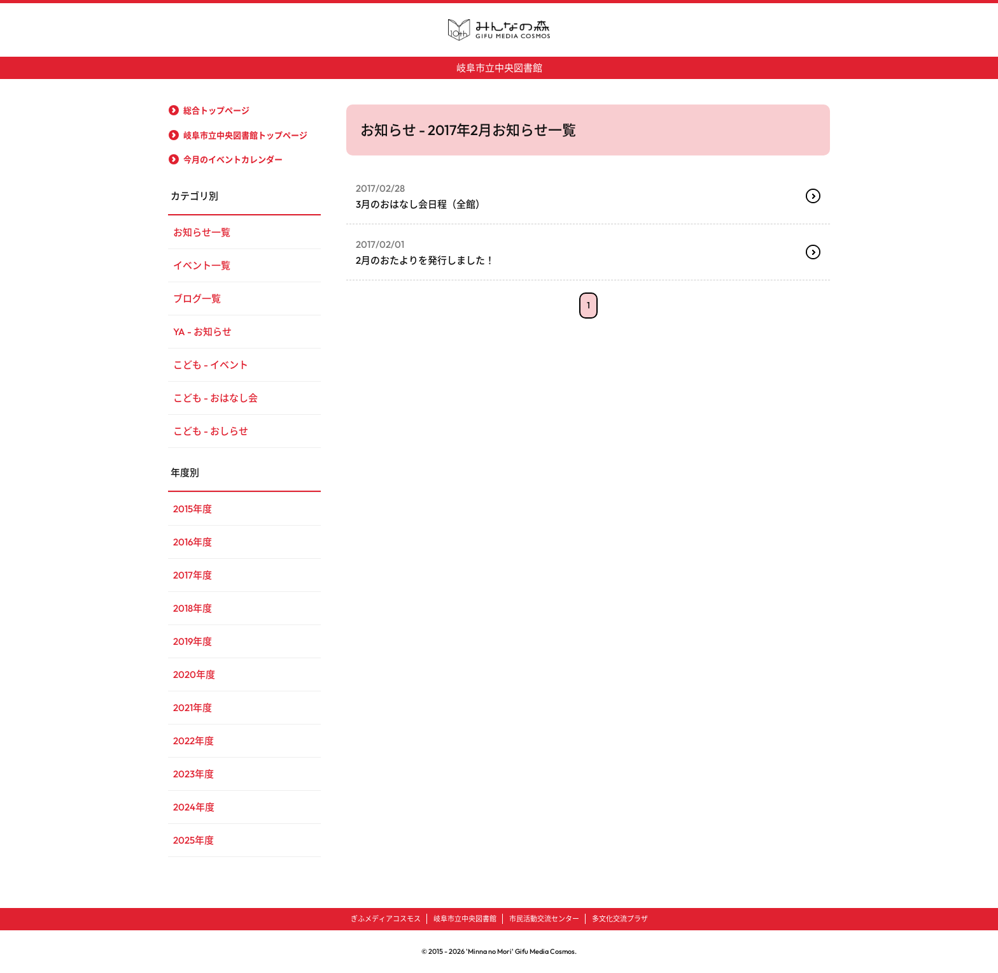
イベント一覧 (201, 265)
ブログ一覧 (197, 298)
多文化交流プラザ (620, 918)
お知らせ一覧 (201, 232)
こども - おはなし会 (215, 398)
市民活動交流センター (544, 918)
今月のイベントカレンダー (233, 159)
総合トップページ (216, 110)
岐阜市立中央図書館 (499, 68)
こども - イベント (210, 365)
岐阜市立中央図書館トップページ (245, 135)
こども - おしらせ (210, 431)
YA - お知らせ (202, 332)
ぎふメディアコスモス (386, 918)
